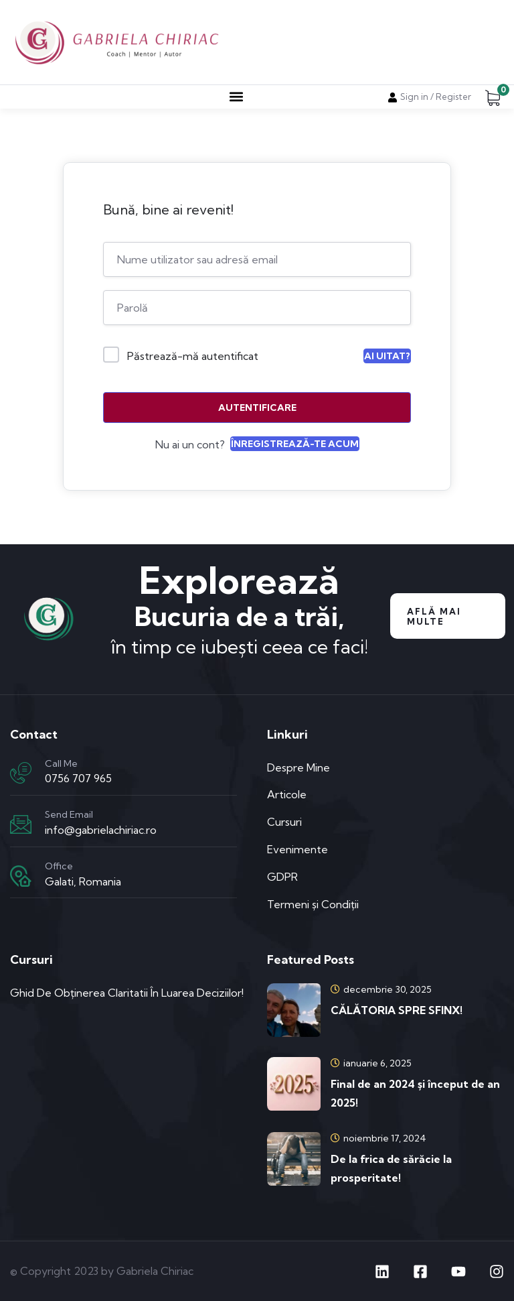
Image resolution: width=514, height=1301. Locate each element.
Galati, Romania (83, 881)
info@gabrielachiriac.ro (101, 830)
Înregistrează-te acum (295, 444)
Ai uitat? (387, 356)
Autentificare (257, 407)
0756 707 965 (78, 778)
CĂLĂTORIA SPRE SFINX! (396, 1010)
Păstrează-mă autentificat (192, 356)
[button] (236, 97)
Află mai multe (434, 616)
